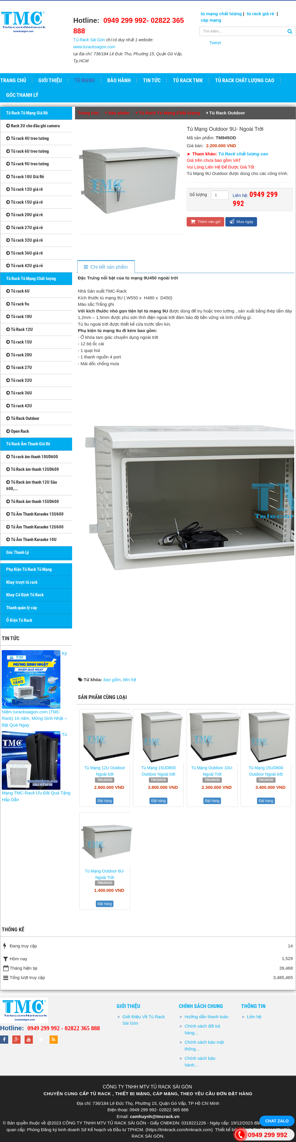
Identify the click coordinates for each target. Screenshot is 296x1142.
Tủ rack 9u (17, 304)
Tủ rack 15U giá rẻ (24, 202)
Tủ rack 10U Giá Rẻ (25, 176)
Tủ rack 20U (19, 355)
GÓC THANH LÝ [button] (22, 95)
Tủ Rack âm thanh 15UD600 (32, 501)
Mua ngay (241, 221)
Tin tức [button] (152, 80)
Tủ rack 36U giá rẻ (24, 253)
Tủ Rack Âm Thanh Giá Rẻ (28, 444)
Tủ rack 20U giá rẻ (24, 214)
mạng (214, 20)
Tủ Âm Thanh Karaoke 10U (31, 539)
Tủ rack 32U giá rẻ (24, 240)
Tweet (215, 42)
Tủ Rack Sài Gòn (89, 39)
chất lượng (230, 13)
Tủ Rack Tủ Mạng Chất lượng (31, 278)
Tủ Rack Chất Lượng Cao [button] (244, 80)
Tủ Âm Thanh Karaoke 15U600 (35, 514)
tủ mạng (210, 13)
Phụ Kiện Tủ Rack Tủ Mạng (29, 569)
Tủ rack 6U (18, 291)
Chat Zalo (277, 1121)
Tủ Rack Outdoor (22, 418)
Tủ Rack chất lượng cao (243, 153)
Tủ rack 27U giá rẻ (24, 227)
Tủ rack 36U (19, 393)
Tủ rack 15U (19, 342)
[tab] (106, 267)
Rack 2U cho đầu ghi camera (33, 125)
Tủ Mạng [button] (84, 80)
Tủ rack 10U (19, 316)
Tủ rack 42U (19, 405)
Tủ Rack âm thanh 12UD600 (32, 469)
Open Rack (17, 431)
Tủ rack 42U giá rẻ (24, 265)
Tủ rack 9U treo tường (27, 163)
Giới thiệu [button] (50, 80)
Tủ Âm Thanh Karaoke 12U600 (35, 527)
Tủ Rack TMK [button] (188, 80)
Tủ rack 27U (19, 367)
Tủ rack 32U (19, 380)
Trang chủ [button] (13, 80)
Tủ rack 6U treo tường (27, 151)
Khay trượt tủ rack (22, 582)
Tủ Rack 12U (19, 329)
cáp (204, 20)
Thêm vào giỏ (205, 221)
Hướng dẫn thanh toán (206, 1016)
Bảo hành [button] (119, 80)
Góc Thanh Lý (17, 552)
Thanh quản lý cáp (21, 607)
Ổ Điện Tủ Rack (19, 620)
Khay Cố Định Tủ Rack (25, 594)
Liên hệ (254, 1016)
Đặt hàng (105, 801)
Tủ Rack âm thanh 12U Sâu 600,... (31, 486)
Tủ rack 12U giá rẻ (24, 189)
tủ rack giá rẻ (261, 13)
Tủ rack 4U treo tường (27, 138)
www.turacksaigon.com (94, 46)
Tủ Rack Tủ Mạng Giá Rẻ (27, 113)
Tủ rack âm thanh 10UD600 (32, 456)
